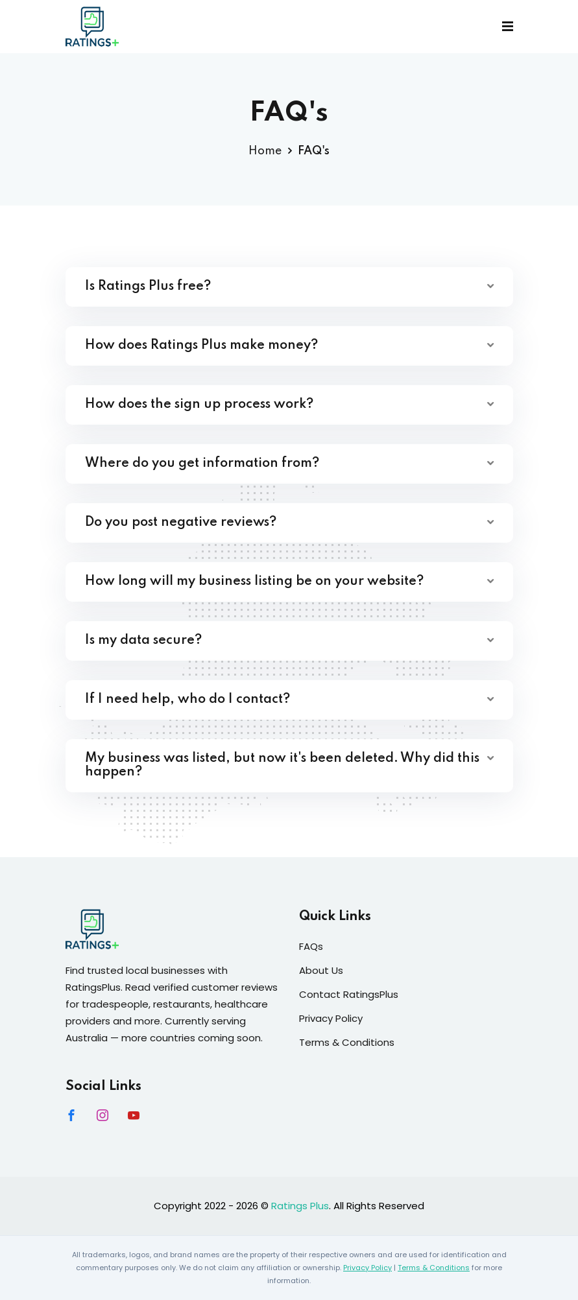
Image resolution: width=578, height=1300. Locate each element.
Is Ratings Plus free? (148, 286)
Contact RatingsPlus (348, 994)
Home (265, 151)
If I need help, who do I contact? (187, 699)
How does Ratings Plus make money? (201, 345)
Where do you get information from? (202, 463)
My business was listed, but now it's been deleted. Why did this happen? (282, 765)
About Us (321, 970)
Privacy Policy (331, 1018)
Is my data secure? (143, 640)
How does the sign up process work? (199, 404)
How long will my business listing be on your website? (254, 581)
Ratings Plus (300, 1205)
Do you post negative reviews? (180, 522)
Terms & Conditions (346, 1042)
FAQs (311, 946)
